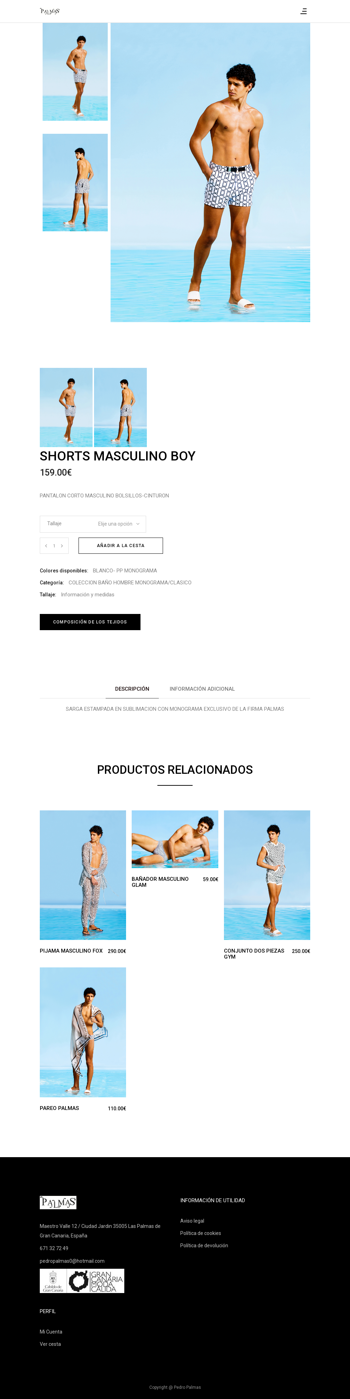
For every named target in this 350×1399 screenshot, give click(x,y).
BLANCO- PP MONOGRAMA (125, 570)
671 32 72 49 (54, 1248)
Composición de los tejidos (90, 622)
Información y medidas (87, 594)
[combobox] (114, 521)
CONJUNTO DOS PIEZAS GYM (254, 954)
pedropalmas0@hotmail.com (72, 1261)
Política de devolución (204, 1245)
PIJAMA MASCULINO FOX (71, 951)
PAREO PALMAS (59, 1108)
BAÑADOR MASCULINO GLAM (160, 882)
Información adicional (202, 689)
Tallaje (54, 523)
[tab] (132, 689)
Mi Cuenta (51, 1332)
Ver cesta (50, 1344)
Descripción (132, 689)
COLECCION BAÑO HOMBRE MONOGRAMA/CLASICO (130, 582)
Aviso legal (192, 1221)
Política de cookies (200, 1233)
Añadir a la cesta (121, 545)
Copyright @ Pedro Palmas (175, 1387)
